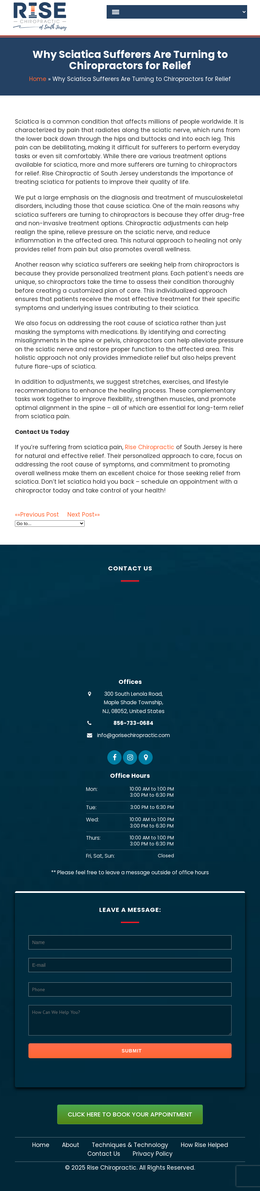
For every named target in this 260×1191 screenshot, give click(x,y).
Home (37, 79)
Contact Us (103, 1154)
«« (41, 514)
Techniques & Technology (130, 1145)
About (70, 1145)
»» (83, 514)
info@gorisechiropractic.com (133, 735)
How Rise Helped (204, 1145)
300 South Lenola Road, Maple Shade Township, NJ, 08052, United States (134, 702)
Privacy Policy (153, 1154)
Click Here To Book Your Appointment (130, 1114)
